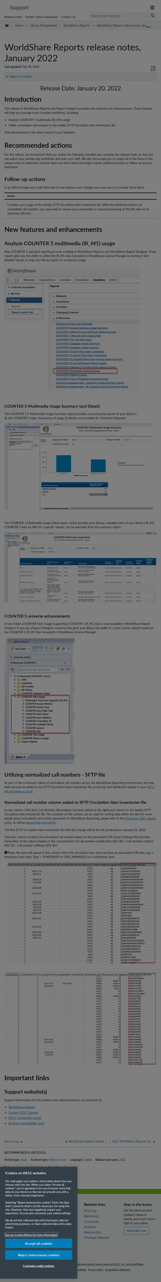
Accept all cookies (38, 1243)
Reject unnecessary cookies (38, 1254)
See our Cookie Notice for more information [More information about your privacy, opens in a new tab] (31, 1235)
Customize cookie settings (38, 1266)
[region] (38, 1223)
